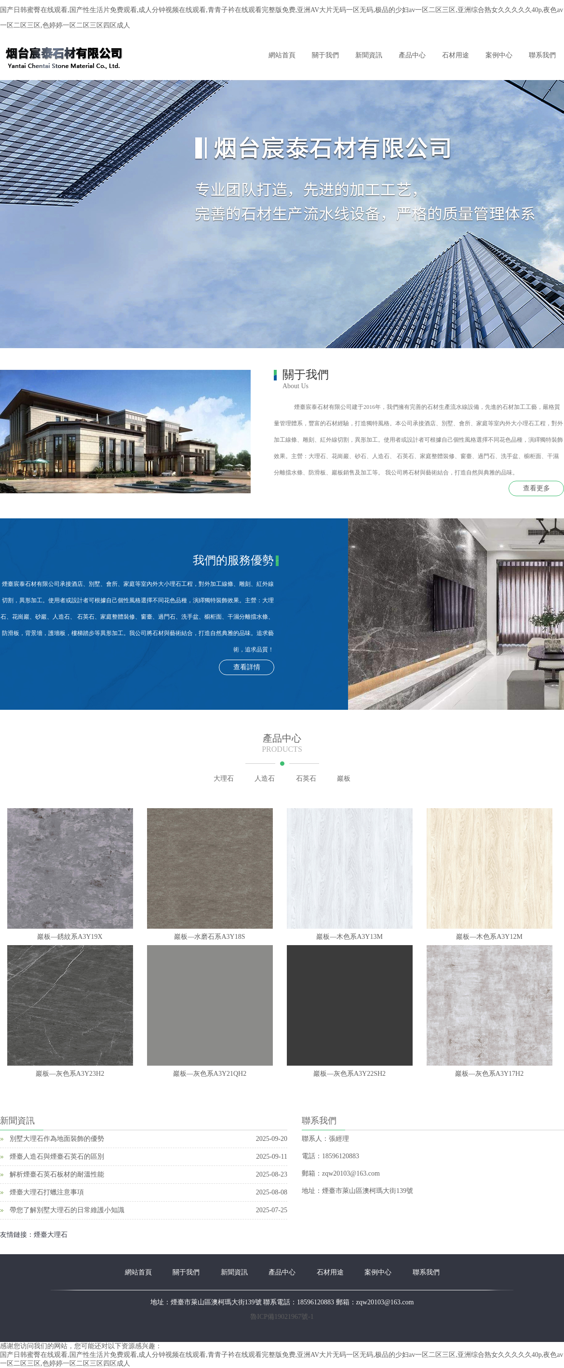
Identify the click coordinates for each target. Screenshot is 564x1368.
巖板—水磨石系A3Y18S (209, 936)
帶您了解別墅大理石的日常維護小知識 (67, 1210)
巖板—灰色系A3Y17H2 (489, 1073)
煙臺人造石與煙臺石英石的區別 (57, 1156)
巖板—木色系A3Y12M (489, 936)
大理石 (224, 778)
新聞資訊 (368, 55)
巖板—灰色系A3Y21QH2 (209, 1073)
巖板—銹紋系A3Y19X (69, 936)
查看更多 (536, 488)
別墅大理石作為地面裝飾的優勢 (57, 1138)
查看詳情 (246, 667)
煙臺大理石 (50, 1234)
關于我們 (325, 55)
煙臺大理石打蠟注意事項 (47, 1192)
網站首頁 (282, 55)
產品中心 (412, 55)
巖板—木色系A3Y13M (349, 936)
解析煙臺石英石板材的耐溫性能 (57, 1174)
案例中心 (498, 55)
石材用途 (455, 55)
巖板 (343, 778)
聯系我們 (542, 55)
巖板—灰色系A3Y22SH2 (349, 1073)
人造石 (265, 778)
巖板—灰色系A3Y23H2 (70, 1073)
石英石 (306, 778)
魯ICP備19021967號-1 (281, 1316)
